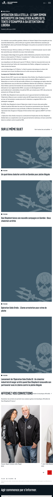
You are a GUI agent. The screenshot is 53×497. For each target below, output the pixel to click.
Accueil (3, 478)
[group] (20, 436)
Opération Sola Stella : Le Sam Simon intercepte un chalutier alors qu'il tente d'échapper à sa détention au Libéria (26, 481)
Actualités (10, 478)
